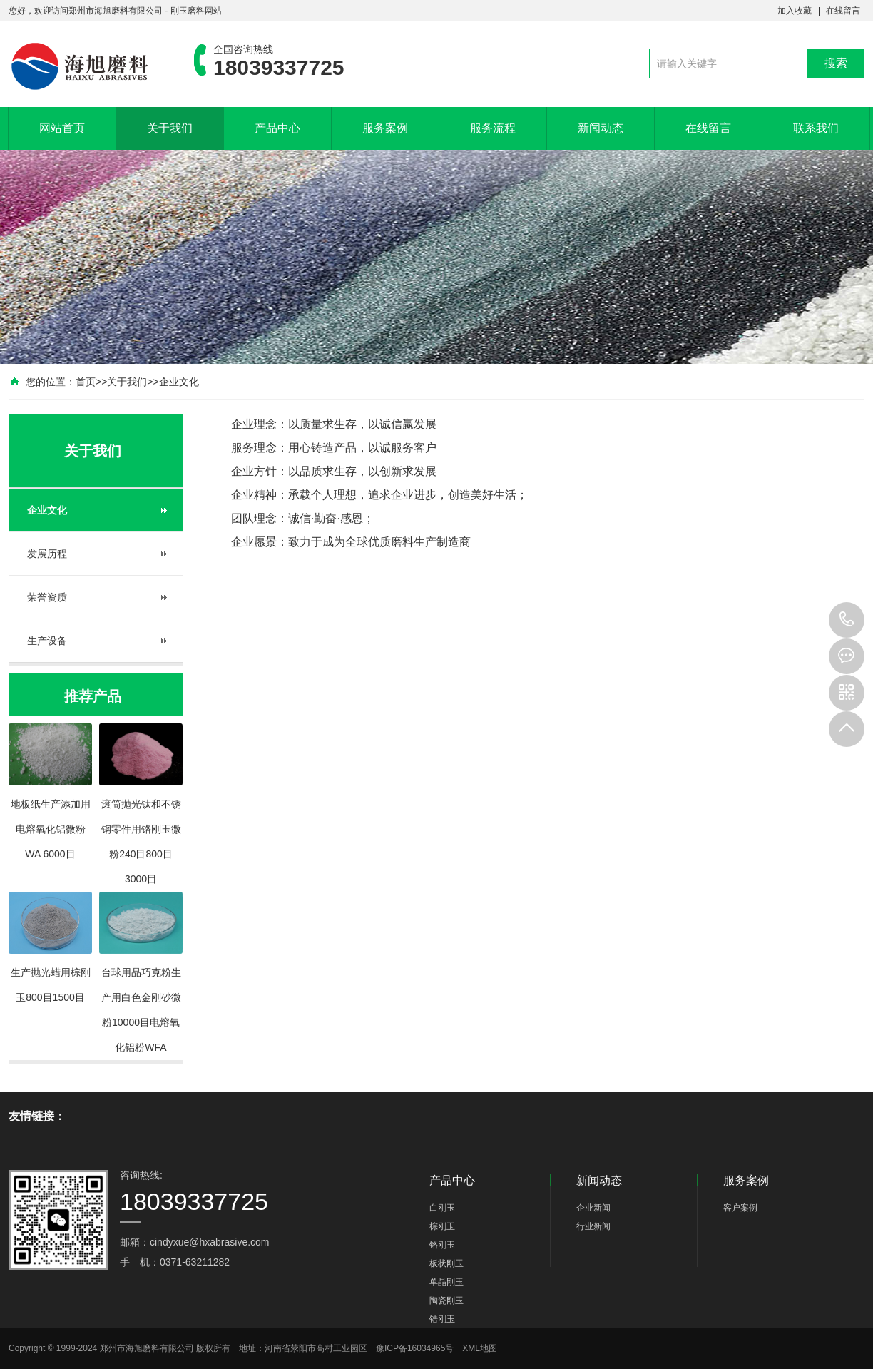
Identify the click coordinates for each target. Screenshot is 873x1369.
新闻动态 (600, 128)
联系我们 (816, 128)
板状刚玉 (446, 1263)
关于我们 (170, 128)
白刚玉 (442, 1208)
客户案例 (740, 1208)
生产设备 (47, 640)
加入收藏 (794, 11)
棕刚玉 (442, 1226)
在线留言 (843, 11)
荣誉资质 (47, 597)
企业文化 (179, 381)
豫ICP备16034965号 (415, 1348)
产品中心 (277, 128)
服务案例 (385, 128)
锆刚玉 (442, 1319)
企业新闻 (593, 1208)
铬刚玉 (442, 1245)
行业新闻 (593, 1226)
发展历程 (47, 553)
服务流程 (493, 128)
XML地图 (479, 1348)
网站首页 (62, 128)
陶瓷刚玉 (446, 1301)
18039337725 (846, 620)
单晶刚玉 (446, 1282)
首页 (86, 381)
